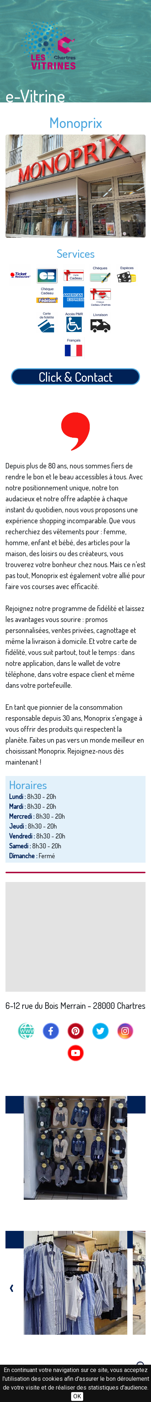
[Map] (75, 937)
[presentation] (11, 1286)
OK (77, 1396)
